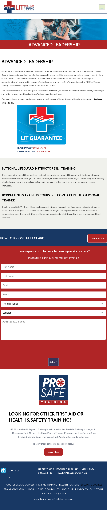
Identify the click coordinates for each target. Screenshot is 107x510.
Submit (53, 362)
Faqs (31, 489)
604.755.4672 (39, 148)
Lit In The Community (48, 489)
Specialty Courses (91, 484)
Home (8, 484)
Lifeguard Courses (24, 484)
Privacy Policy (83, 489)
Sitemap (98, 489)
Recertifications (69, 484)
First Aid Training (46, 484)
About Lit (67, 489)
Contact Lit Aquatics (53, 493)
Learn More (97, 238)
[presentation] (53, 349)
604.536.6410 (43, 151)
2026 (44, 499)
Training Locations (15, 489)
